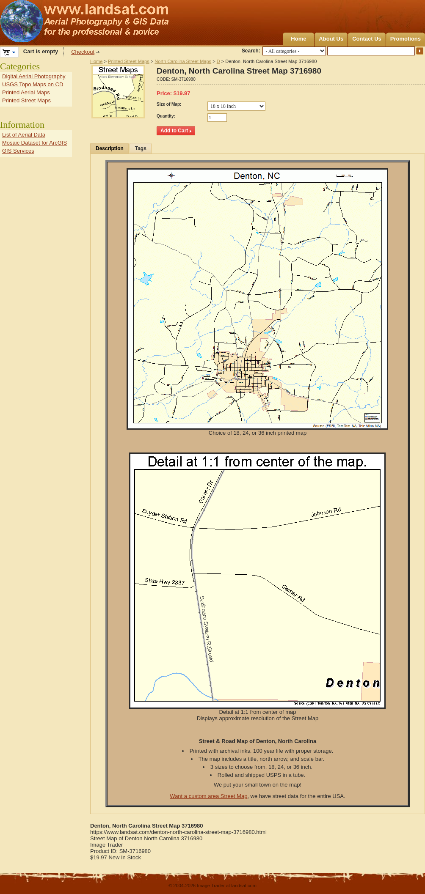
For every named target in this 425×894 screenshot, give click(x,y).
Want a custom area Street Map (208, 796)
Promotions (405, 39)
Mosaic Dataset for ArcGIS (34, 143)
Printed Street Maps (128, 61)
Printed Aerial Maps (26, 92)
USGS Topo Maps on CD (32, 84)
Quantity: (166, 116)
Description (110, 148)
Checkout (82, 52)
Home (298, 39)
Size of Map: (169, 104)
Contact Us (366, 39)
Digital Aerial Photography (34, 76)
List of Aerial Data (23, 135)
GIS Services (18, 151)
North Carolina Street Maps (183, 61)
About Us (331, 39)
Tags (140, 148)
